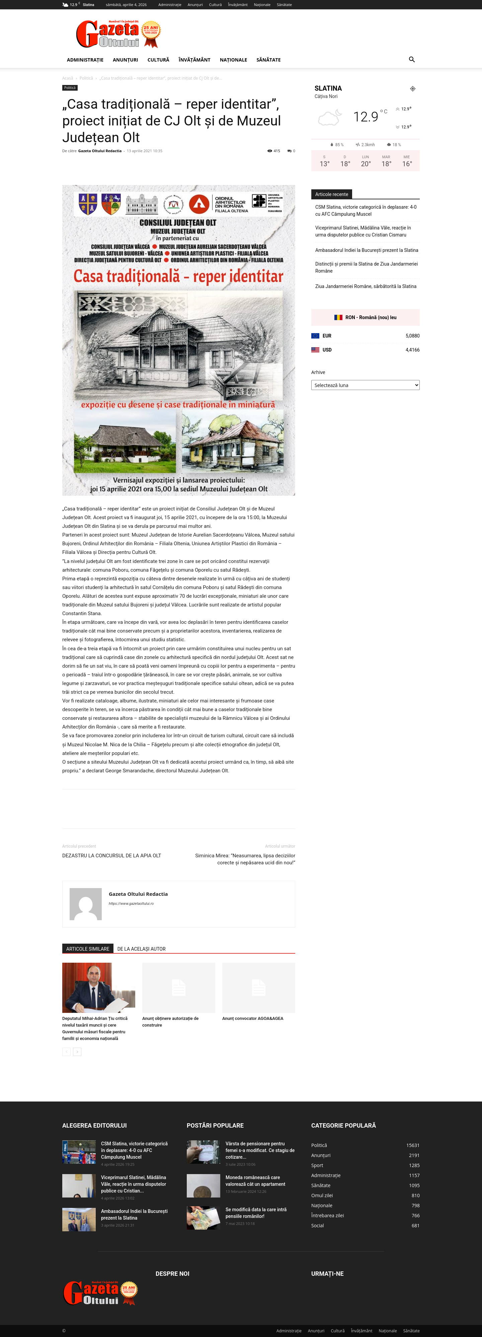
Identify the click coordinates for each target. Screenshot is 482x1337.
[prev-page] (66, 1052)
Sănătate (284, 4)
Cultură (215, 4)
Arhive (318, 372)
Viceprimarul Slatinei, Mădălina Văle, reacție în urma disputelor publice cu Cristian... (133, 1184)
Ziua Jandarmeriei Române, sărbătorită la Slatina (365, 286)
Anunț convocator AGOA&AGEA (253, 1018)
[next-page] (77, 1052)
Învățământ (237, 4)
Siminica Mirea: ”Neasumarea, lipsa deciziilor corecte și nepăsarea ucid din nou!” (245, 859)
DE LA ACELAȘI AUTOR (141, 949)
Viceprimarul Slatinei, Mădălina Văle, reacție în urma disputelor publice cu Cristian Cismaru (363, 231)
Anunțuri (195, 4)
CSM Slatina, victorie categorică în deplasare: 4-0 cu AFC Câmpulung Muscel (366, 210)
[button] (412, 60)
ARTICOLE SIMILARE (87, 949)
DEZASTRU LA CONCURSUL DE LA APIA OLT (111, 856)
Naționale (262, 4)
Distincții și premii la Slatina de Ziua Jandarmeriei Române (366, 267)
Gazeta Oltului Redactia (100, 150)
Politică (86, 78)
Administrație (169, 4)
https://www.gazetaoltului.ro (131, 903)
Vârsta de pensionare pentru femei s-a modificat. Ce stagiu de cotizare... (260, 1150)
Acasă (67, 78)
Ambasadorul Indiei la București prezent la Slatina (366, 250)
